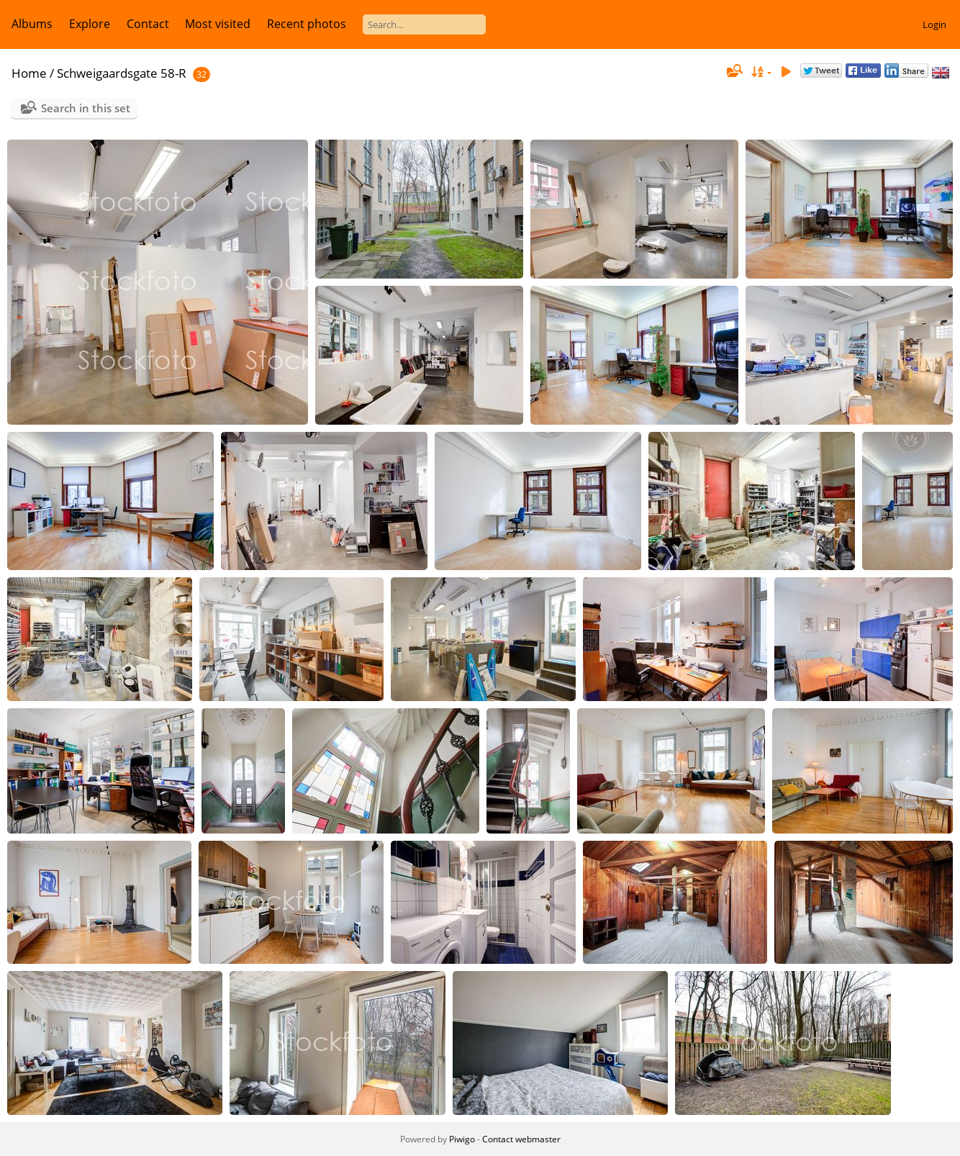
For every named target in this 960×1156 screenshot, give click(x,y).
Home (29, 73)
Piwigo (462, 1139)
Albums (32, 24)
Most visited (217, 24)
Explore (89, 24)
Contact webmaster (521, 1139)
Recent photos (306, 24)
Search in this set (85, 108)
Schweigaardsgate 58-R (121, 73)
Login (934, 24)
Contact (148, 24)
